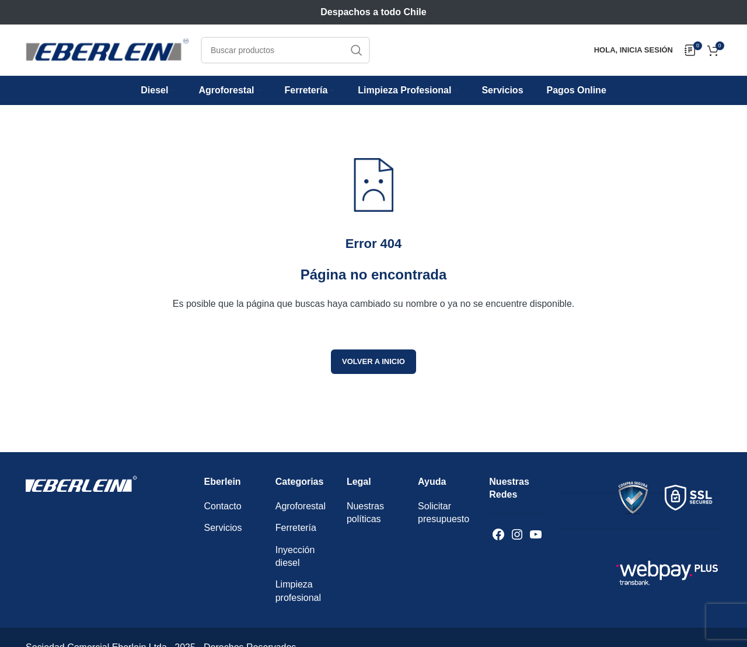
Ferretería (295, 528)
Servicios (223, 528)
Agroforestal (300, 506)
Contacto (223, 506)
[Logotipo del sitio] (107, 49)
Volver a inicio (373, 361)
